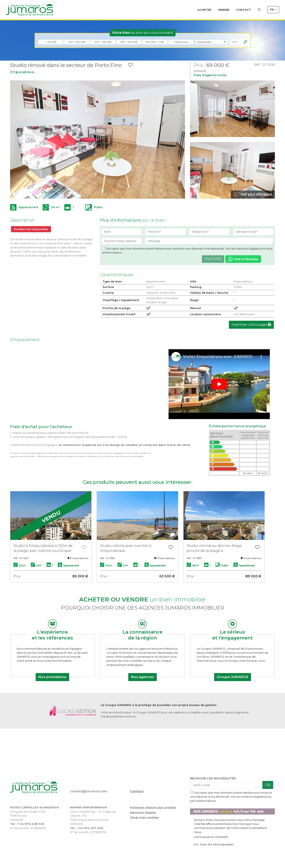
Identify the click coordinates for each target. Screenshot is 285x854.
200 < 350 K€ (102, 41)
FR (272, 9)
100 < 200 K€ (76, 41)
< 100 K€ (51, 41)
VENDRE (223, 9)
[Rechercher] (245, 42)
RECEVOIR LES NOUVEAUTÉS (213, 778)
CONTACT (243, 9)
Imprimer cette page (251, 325)
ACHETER (204, 9)
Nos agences (142, 677)
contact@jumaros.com (88, 791)
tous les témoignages (213, 844)
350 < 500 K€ (128, 41)
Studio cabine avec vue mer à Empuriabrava (125, 548)
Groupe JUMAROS (232, 677)
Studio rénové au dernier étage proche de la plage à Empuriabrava (214, 548)
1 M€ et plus (181, 41)
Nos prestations (52, 677)
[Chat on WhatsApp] (243, 259)
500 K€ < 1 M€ (155, 41)
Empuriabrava (22, 72)
